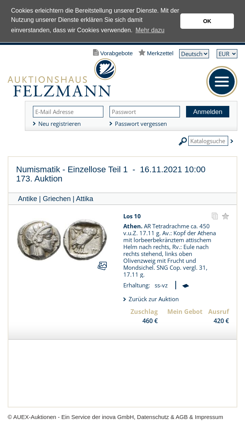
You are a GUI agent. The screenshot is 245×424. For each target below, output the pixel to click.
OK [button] (207, 21)
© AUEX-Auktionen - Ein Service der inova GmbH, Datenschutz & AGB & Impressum (115, 417)
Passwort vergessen (141, 123)
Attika (84, 199)
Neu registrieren (59, 123)
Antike (27, 199)
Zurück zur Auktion (154, 298)
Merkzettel (160, 53)
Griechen (57, 199)
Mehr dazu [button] (150, 30)
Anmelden (207, 111)
